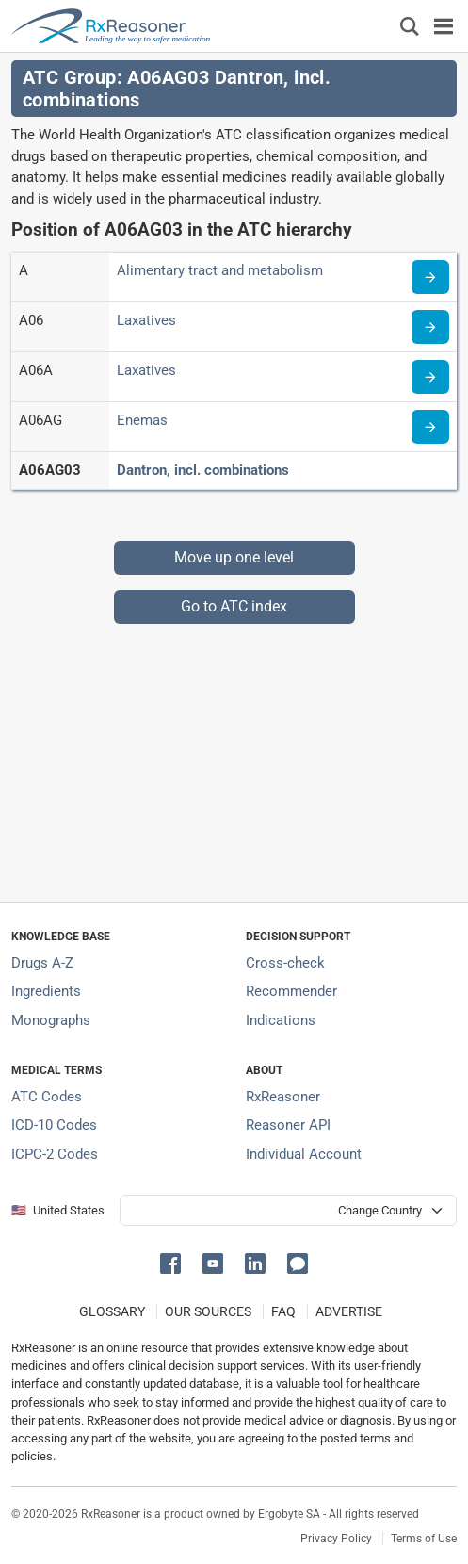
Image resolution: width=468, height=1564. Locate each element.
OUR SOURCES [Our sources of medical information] (208, 1311)
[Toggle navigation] (443, 26)
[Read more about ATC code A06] (430, 327)
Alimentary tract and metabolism (220, 270)
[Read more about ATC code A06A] (430, 377)
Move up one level (234, 557)
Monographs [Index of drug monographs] (50, 1020)
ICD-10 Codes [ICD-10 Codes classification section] (54, 1124)
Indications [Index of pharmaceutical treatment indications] (280, 1020)
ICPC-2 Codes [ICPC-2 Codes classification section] (54, 1154)
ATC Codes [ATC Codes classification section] (46, 1096)
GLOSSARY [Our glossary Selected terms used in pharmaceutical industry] (112, 1311)
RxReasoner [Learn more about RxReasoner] (283, 1096)
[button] (173, 1262)
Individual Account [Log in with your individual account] (304, 1154)
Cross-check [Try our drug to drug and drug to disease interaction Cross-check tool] (285, 962)
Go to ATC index (234, 606)
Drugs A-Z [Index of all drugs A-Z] (42, 962)
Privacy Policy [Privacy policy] (336, 1538)
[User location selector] (288, 1210)
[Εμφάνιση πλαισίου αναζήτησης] (409, 26)
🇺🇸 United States (58, 1210)
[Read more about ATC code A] (430, 277)
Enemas (142, 420)
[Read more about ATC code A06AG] (430, 427)
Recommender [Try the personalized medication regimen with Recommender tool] (291, 991)
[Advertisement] (234, 756)
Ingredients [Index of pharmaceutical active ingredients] (46, 991)
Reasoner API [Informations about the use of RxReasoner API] (288, 1124)
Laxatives (146, 320)
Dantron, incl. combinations (203, 470)
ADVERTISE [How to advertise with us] (348, 1311)
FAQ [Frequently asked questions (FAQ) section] (283, 1311)
